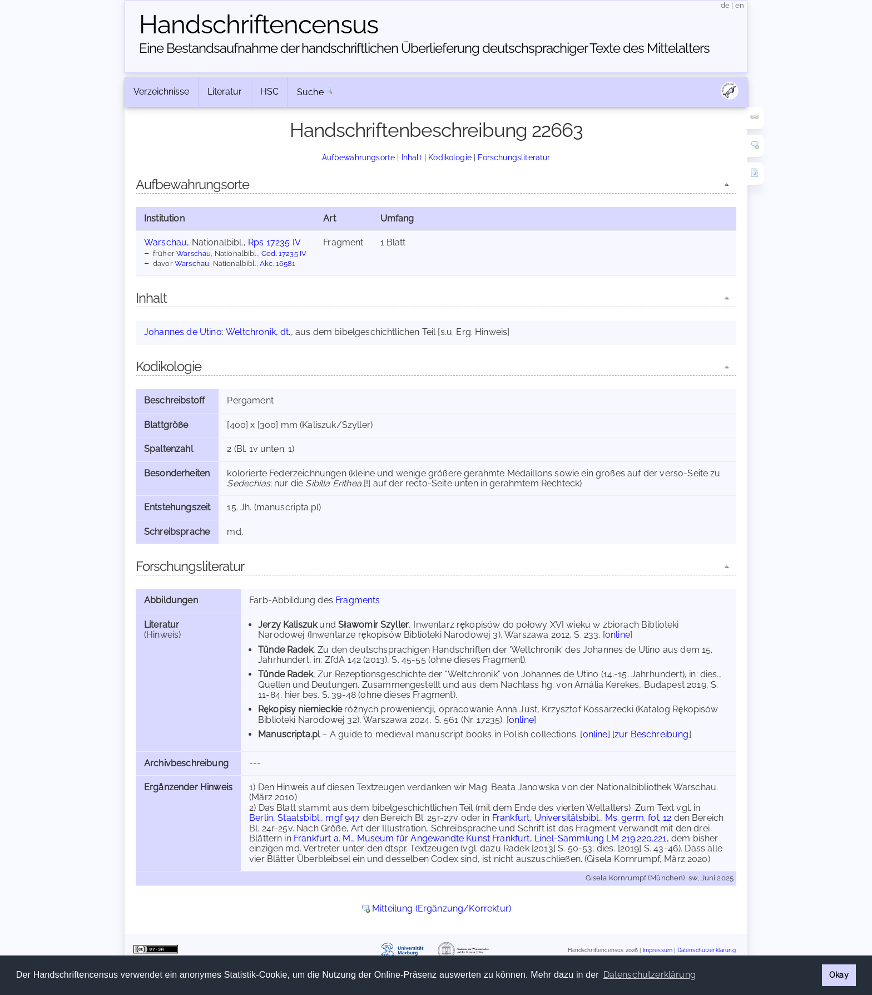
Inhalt (412, 157)
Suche (310, 92)
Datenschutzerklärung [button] (649, 974)
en (739, 5)
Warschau (165, 242)
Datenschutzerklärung (706, 950)
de (725, 5)
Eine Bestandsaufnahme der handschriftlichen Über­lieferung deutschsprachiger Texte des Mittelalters (424, 48)
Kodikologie (450, 157)
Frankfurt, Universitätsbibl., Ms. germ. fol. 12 (582, 817)
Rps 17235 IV (274, 242)
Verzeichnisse (161, 91)
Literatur (224, 91)
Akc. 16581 (278, 263)
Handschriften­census (258, 24)
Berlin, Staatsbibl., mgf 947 (304, 817)
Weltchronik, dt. (258, 332)
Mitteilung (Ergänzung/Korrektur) (441, 908)
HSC (269, 91)
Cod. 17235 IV (283, 253)
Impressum (657, 950)
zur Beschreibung (652, 734)
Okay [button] (839, 974)
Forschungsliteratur (514, 157)
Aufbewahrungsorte (358, 157)
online (617, 634)
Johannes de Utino (183, 332)
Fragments (357, 600)
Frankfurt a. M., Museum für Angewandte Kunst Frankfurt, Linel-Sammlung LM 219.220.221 (480, 838)
